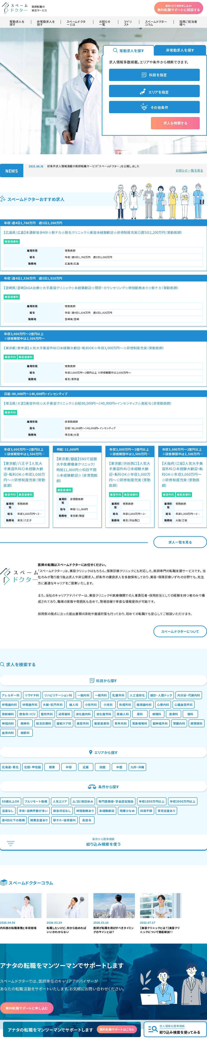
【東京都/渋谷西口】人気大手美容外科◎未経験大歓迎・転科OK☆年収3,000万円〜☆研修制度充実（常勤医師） (130, 333)
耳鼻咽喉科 (152, 605)
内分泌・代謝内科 (51, 570)
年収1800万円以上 (188, 697)
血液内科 (56, 617)
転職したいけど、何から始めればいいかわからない (66, 835)
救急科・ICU (153, 582)
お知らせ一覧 (104, 22)
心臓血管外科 (103, 582)
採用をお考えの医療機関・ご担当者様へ (80, 987)
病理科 (123, 593)
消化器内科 (36, 593)
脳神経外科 (178, 605)
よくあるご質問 (113, 959)
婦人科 (160, 570)
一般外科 (127, 558)
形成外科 (30, 582)
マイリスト (128, 22)
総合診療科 (32, 605)
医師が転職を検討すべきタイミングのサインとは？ (113, 835)
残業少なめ (14, 720)
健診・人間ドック (18, 570)
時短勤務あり (145, 708)
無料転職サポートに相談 (178, 8)
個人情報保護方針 (115, 972)
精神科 (10, 605)
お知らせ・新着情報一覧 (118, 953)
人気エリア (76, 697)
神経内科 (180, 593)
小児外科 (180, 570)
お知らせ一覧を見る (189, 170)
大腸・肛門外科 (135, 570)
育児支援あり (62, 720)
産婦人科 (85, 593)
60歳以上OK (15, 697)
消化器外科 (61, 593)
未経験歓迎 (172, 708)
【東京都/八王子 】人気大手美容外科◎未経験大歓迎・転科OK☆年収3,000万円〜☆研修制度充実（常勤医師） (24, 333)
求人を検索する (175, 123)
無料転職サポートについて (120, 966)
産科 (105, 593)
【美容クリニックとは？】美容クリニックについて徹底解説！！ (160, 835)
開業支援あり (126, 720)
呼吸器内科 (82, 570)
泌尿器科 (12, 593)
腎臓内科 (12, 617)
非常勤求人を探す (46, 22)
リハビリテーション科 (74, 558)
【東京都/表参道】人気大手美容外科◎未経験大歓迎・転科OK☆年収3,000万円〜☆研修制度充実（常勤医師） (130, 247)
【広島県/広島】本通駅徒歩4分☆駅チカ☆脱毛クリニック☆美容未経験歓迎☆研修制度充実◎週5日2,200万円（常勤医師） (24, 243)
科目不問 (38, 720)
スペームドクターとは (76, 22)
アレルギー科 (15, 558)
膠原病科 (34, 617)
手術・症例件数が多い (82, 708)
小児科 (10, 582)
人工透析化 (172, 558)
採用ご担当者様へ (188, 22)
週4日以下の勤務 (94, 720)
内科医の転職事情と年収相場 (18, 833)
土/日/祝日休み (104, 697)
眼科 (159, 593)
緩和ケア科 (57, 605)
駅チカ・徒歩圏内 (157, 720)
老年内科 (128, 605)
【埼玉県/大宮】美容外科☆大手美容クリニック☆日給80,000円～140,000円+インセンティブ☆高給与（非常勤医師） (182, 243)
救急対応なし (117, 708)
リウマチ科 (41, 558)
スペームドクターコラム (156, 22)
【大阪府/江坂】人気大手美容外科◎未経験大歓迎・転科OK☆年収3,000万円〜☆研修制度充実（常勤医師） (182, 333)
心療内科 (78, 582)
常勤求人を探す (17, 22)
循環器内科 (54, 582)
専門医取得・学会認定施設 (145, 697)
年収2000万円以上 (20, 708)
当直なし (50, 708)
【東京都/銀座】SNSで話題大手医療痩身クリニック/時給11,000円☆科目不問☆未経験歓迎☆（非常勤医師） (77, 329)
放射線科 (129, 582)
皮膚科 (141, 593)
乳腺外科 (149, 558)
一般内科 (105, 558)
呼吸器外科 (107, 570)
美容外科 (115, 268)
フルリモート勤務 (46, 697)
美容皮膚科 (12, 263)
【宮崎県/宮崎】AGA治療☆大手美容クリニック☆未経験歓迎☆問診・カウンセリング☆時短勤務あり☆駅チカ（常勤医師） (77, 243)
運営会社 (109, 979)
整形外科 (177, 582)
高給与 (183, 720)
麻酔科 (76, 617)
